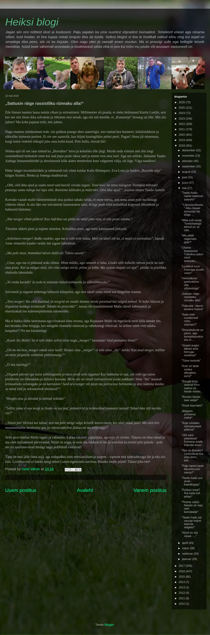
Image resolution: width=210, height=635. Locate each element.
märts (186, 548)
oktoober (188, 161)
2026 (182, 102)
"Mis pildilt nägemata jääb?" (188, 239)
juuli (185, 177)
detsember (189, 150)
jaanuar (187, 559)
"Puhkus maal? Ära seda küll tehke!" (190, 493)
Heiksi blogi (31, 22)
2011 (182, 598)
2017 (182, 565)
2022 (182, 123)
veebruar (188, 553)
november (188, 155)
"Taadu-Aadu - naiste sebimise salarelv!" (192, 196)
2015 (182, 576)
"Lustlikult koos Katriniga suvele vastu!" (192, 269)
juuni (185, 182)
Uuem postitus (20, 490)
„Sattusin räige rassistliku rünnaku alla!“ (191, 297)
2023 (182, 118)
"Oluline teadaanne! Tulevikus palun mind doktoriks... (192, 254)
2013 (182, 587)
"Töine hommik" (191, 360)
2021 (182, 129)
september (189, 166)
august (186, 171)
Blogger (109, 624)
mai (184, 188)
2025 (182, 107)
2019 (182, 140)
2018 (182, 145)
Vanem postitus (150, 490)
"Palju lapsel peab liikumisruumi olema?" (192, 469)
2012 (182, 592)
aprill (185, 542)
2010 (182, 603)
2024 (182, 113)
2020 (182, 134)
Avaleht (85, 490)
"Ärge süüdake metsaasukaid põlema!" (191, 426)
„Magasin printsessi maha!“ (188, 414)
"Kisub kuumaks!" (192, 405)
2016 (182, 571)
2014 (182, 582)
